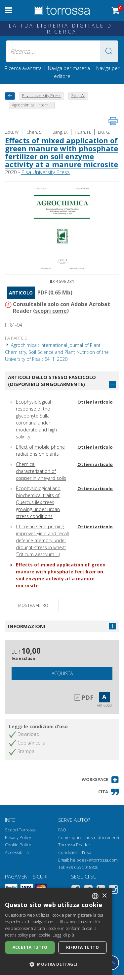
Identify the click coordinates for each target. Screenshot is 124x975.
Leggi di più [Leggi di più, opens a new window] (63, 935)
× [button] (104, 895)
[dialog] (56, 931)
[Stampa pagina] (113, 121)
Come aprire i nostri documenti (88, 837)
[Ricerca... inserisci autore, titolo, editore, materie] (62, 51)
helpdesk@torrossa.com (94, 860)
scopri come (51, 310)
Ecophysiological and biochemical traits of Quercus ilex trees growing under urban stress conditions (38, 502)
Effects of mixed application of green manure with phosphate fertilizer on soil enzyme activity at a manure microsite (61, 152)
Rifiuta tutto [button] (82, 947)
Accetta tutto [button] (30, 947)
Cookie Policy (18, 845)
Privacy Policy (18, 837)
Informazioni (27, 626)
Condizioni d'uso (74, 852)
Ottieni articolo (95, 402)
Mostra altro (33, 605)
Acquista (62, 673)
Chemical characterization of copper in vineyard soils (41, 471)
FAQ (62, 830)
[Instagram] (113, 890)
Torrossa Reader (74, 845)
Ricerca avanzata (23, 68)
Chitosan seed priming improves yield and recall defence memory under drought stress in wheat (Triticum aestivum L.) (42, 540)
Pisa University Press (45, 172)
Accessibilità (17, 852)
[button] (109, 51)
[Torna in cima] (111, 962)
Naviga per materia (69, 68)
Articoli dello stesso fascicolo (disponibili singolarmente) (52, 380)
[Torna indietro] (10, 96)
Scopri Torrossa (20, 830)
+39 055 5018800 (82, 867)
